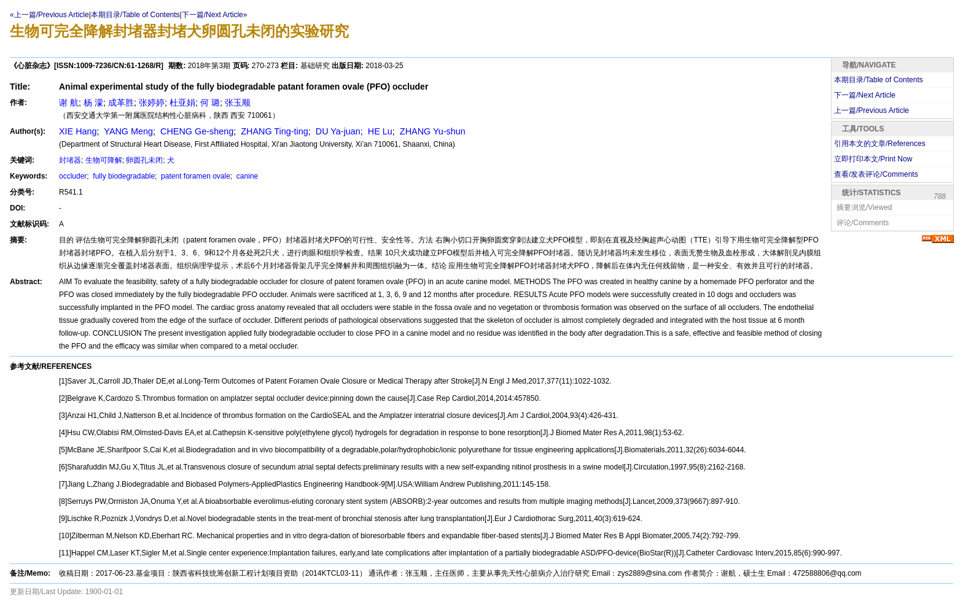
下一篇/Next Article (864, 95)
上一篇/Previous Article (871, 110)
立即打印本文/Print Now (873, 159)
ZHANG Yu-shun (431, 131)
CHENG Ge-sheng (195, 131)
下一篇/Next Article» (215, 14)
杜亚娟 (182, 102)
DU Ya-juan (337, 131)
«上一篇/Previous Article (49, 14)
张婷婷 (152, 102)
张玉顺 (238, 102)
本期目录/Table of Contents (135, 14)
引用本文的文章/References (880, 143)
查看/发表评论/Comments (876, 174)
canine (247, 176)
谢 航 (69, 102)
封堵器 (70, 160)
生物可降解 (103, 160)
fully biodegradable (123, 176)
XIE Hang (78, 131)
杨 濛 (93, 102)
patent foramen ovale (194, 176)
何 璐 (210, 102)
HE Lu (378, 131)
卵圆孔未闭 (144, 160)
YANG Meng (127, 131)
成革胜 (121, 102)
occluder (73, 176)
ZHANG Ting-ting (273, 131)
